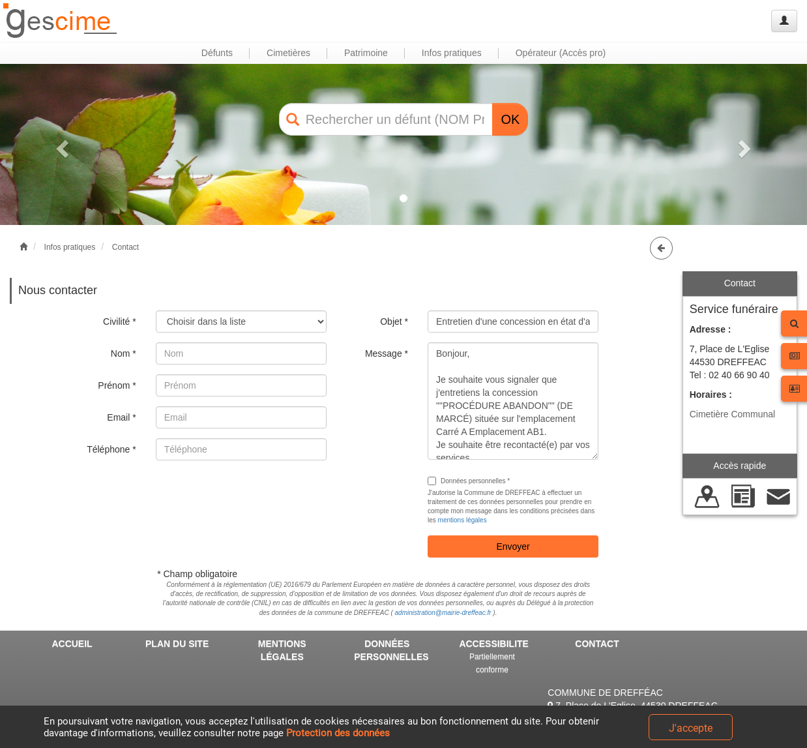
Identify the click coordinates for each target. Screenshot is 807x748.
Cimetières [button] (288, 53)
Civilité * (119, 321)
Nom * (123, 353)
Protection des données (338, 733)
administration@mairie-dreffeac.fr (443, 612)
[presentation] (255, 495)
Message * (386, 353)
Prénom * (117, 385)
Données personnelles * (469, 481)
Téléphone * (111, 449)
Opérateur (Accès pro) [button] (561, 53)
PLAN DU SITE (177, 643)
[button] (60, 144)
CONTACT (597, 643)
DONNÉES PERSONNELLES (391, 650)
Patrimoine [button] (366, 53)
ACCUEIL (71, 643)
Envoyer (512, 546)
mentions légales (462, 520)
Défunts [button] (217, 53)
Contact (125, 247)
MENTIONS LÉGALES (282, 650)
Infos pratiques (70, 247)
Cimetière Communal (732, 414)
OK (510, 119)
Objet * (394, 321)
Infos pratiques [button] (452, 53)
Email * (121, 417)
